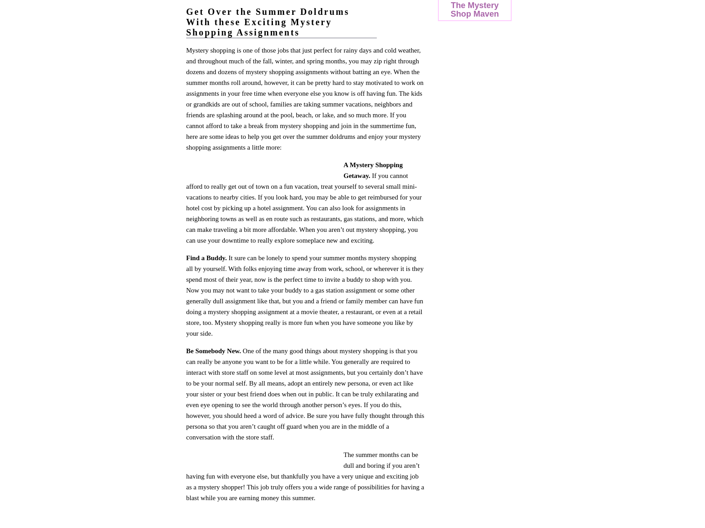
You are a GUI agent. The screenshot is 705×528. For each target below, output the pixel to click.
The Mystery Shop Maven (475, 9)
